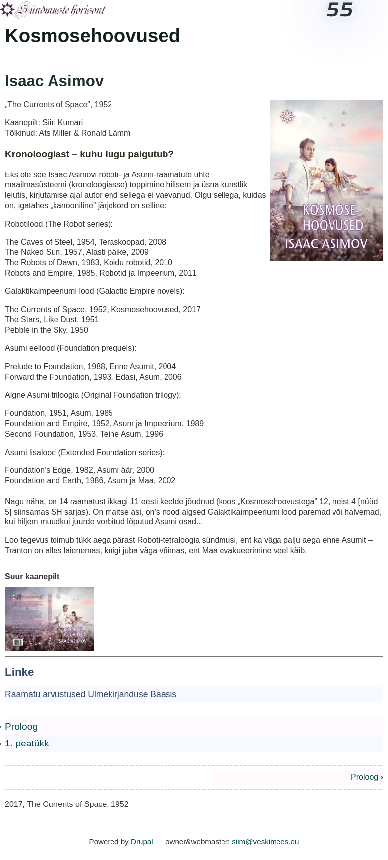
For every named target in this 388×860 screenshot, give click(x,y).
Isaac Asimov (54, 81)
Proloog (21, 726)
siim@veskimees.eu (265, 841)
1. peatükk (27, 743)
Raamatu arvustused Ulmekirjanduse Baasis (90, 694)
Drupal (142, 841)
